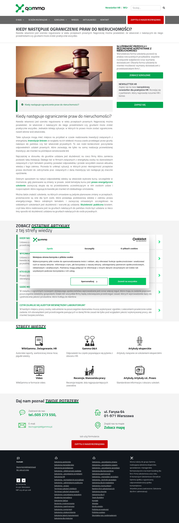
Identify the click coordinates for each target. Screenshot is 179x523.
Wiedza (95, 503)
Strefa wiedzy (97, 506)
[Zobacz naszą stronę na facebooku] (18, 480)
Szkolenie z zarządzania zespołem (67, 495)
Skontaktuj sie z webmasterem (104, 515)
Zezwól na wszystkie (127, 281)
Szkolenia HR (59, 477)
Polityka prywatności (100, 509)
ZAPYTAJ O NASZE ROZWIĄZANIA (146, 20)
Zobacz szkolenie (140, 75)
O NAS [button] (20, 20)
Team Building (98, 497)
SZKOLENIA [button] (60, 20)
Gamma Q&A (89, 348)
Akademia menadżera (63, 497)
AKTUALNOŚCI (89, 20)
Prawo (152, 378)
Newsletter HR (112, 7)
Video (39, 378)
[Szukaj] (163, 7)
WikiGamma (28, 348)
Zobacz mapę (114, 427)
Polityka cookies (98, 512)
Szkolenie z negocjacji (63, 509)
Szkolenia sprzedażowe (63, 468)
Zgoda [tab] (50, 248)
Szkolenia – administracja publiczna (68, 483)
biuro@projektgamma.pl (40, 427)
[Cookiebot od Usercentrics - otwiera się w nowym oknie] (134, 240)
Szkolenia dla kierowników (103, 471)
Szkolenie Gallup (61, 501)
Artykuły (128, 378)
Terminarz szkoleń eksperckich (66, 492)
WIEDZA (75, 20)
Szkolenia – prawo (61, 486)
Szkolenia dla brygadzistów (103, 483)
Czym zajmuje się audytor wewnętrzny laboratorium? (52, 305)
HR (55, 348)
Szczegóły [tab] (89, 248)
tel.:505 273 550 (42, 414)
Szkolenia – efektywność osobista (67, 471)
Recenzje (79, 378)
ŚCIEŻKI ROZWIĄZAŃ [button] (39, 20)
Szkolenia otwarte (99, 492)
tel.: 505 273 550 (22, 470)
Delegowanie (44, 348)
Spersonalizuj (89, 281)
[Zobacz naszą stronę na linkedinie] (23, 480)
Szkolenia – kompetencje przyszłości (69, 480)
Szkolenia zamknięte (62, 462)
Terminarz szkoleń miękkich (65, 489)
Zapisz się (140, 105)
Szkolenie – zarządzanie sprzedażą (106, 468)
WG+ (125, 7)
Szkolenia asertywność (101, 474)
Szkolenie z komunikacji (101, 486)
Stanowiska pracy (95, 378)
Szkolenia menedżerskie (64, 465)
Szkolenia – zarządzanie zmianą (104, 462)
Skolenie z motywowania (64, 503)
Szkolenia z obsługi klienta (64, 512)
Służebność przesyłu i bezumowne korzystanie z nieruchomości (134, 48)
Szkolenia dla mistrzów (63, 518)
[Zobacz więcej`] (159, 241)
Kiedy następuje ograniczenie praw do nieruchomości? (52, 104)
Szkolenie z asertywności (64, 506)
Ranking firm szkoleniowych (103, 489)
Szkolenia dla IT (98, 495)
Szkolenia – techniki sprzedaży (104, 480)
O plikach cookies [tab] (129, 248)
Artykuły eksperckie (139, 348)
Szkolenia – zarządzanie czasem (104, 465)
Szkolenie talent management (66, 515)
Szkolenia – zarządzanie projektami (68, 474)
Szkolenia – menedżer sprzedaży (105, 477)
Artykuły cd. (141, 378)
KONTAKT (104, 20)
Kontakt (95, 501)
